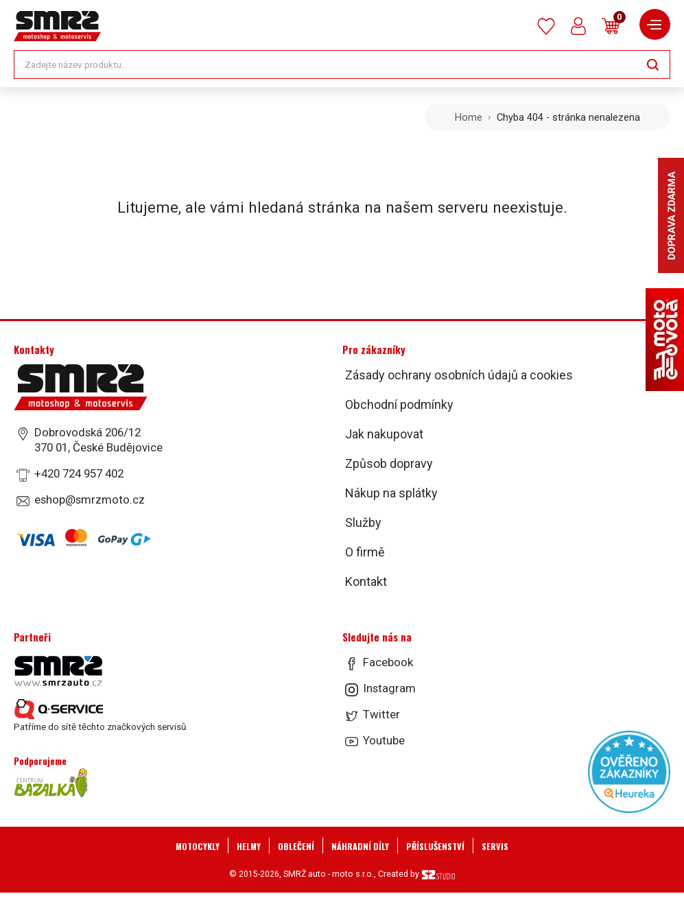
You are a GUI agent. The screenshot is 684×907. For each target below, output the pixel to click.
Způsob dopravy (389, 463)
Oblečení (296, 846)
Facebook (388, 662)
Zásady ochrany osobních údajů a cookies (459, 375)
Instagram (389, 688)
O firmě (365, 552)
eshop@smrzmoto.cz (89, 499)
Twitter (381, 714)
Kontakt (366, 581)
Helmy (249, 846)
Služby (363, 522)
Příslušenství (435, 846)
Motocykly (198, 846)
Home (468, 117)
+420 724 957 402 (78, 473)
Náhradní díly (360, 846)
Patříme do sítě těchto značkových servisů (100, 715)
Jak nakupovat (384, 434)
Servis (495, 846)
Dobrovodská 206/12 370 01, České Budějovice (98, 439)
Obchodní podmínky (399, 404)
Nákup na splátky (391, 493)
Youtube (384, 740)
